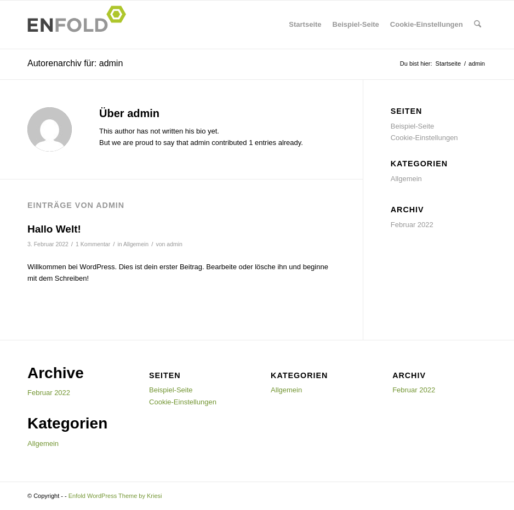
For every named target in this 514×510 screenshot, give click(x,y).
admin (174, 244)
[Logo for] (80, 25)
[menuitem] (478, 25)
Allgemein (136, 244)
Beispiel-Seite (356, 24)
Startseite (305, 24)
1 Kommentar (93, 244)
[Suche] (478, 25)
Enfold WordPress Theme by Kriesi (115, 495)
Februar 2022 (412, 225)
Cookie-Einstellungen (426, 24)
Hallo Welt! (54, 229)
